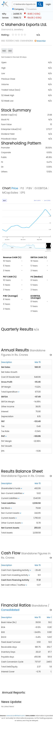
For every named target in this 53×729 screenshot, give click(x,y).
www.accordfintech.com (15, 715)
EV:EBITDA (41, 188)
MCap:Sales (10, 193)
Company (19, 9)
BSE (10, 50)
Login (48, 4)
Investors (32, 9)
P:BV (29, 188)
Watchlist (41, 41)
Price (14, 188)
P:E (22, 188)
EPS (23, 193)
